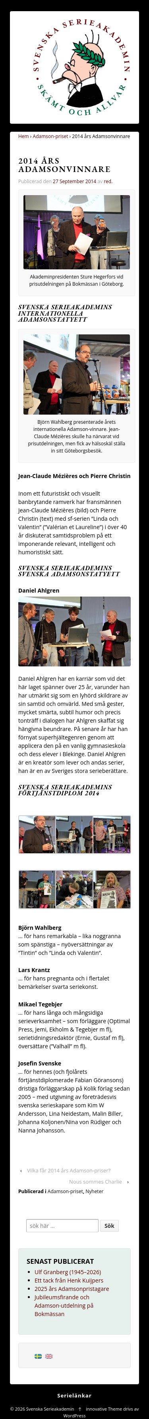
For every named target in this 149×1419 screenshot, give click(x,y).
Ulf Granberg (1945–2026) (68, 1272)
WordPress (75, 1416)
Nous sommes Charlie (95, 1181)
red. (108, 181)
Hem (23, 136)
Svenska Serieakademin (50, 1409)
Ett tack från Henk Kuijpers (69, 1280)
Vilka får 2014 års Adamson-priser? (68, 1170)
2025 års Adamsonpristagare (72, 1289)
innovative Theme (104, 1409)
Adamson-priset (50, 136)
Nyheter (94, 1191)
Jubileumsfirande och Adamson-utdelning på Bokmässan (64, 1305)
